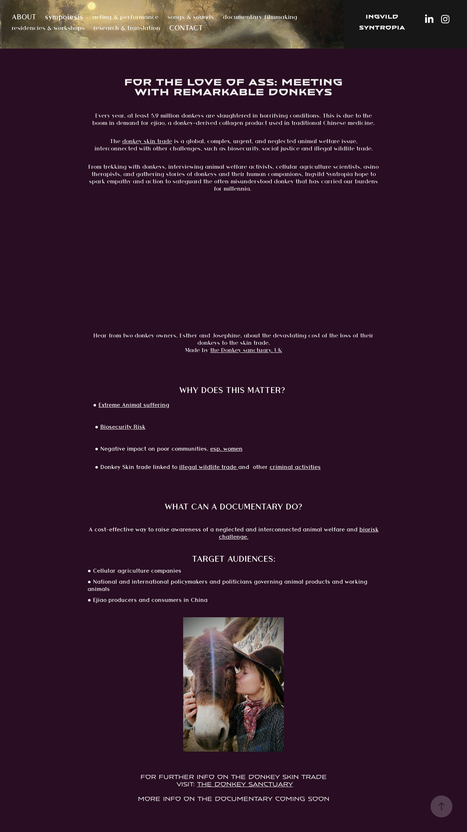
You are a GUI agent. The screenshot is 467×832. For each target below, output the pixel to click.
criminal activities (295, 467)
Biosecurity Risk (123, 427)
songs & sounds (190, 17)
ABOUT (24, 17)
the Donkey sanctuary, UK (246, 350)
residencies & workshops (48, 28)
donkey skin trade (147, 141)
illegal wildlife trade (208, 467)
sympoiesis (64, 17)
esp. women (226, 449)
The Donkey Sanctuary (245, 784)
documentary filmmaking (260, 17)
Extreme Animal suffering (134, 405)
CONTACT (186, 28)
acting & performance (125, 17)
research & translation (126, 28)
